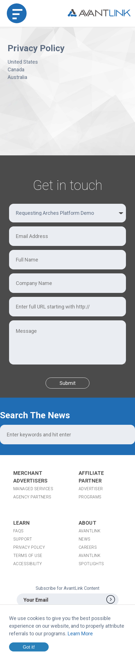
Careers (88, 547)
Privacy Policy (29, 547)
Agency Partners (32, 497)
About (87, 523)
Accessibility (27, 563)
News (85, 539)
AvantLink (89, 531)
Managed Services (33, 488)
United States (23, 62)
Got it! (29, 646)
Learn (21, 523)
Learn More (80, 633)
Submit (67, 383)
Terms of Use (27, 555)
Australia (17, 77)
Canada (16, 69)
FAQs (18, 531)
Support (22, 539)
